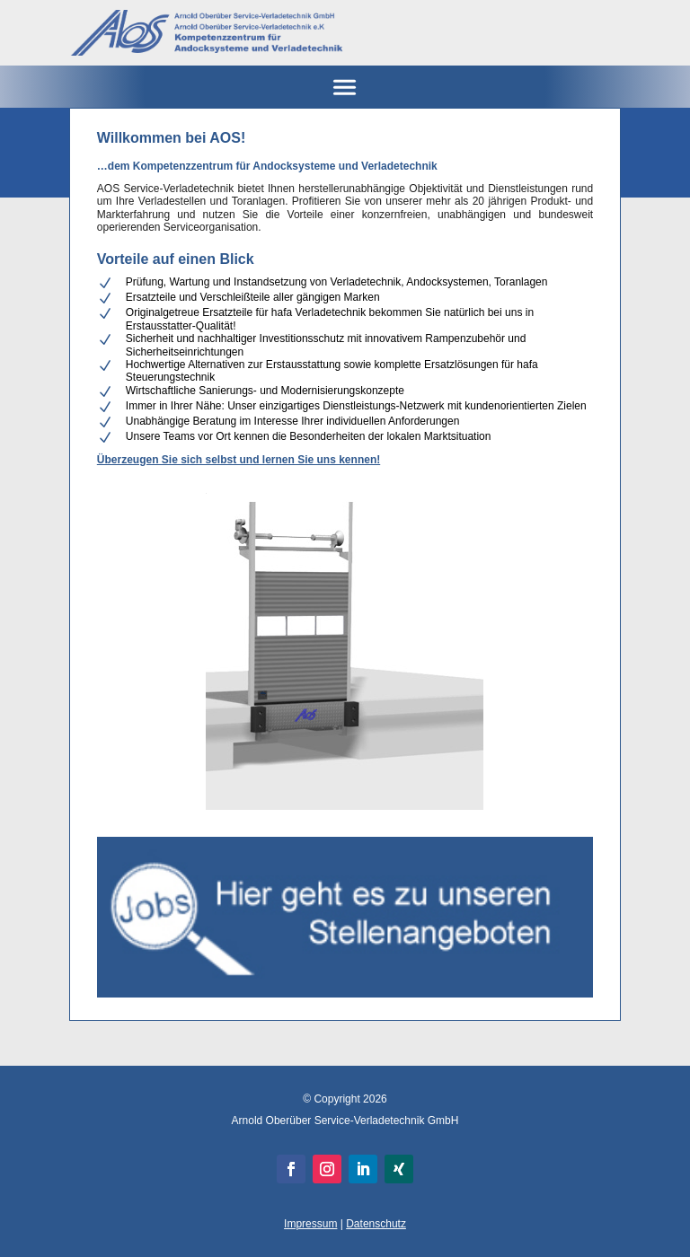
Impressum (310, 1223)
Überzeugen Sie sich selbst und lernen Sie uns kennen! (238, 459)
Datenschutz (376, 1223)
